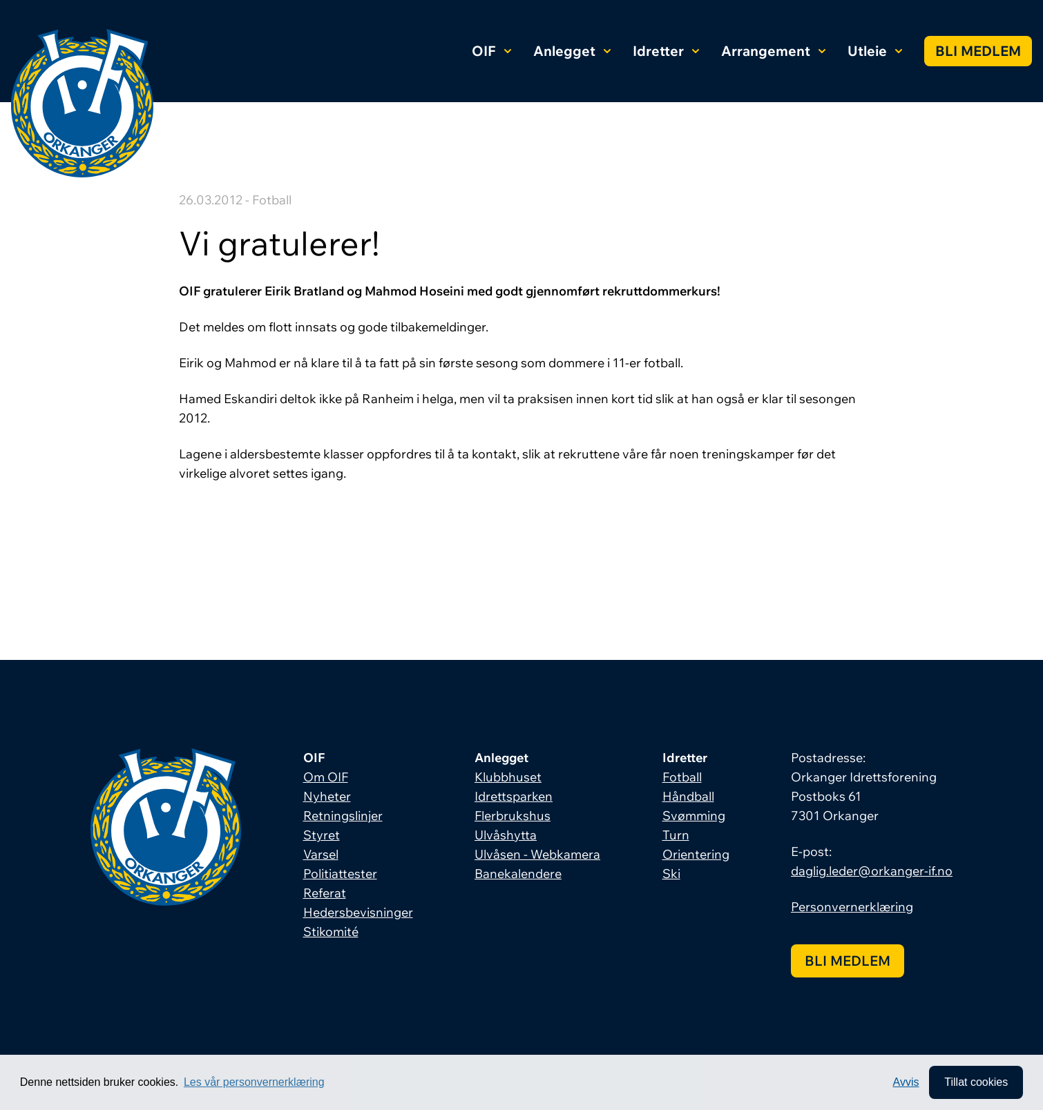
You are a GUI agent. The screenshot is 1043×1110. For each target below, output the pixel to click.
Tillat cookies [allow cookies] (976, 1082)
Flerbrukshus (513, 816)
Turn (675, 835)
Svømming (693, 816)
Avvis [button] (906, 1082)
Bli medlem (978, 50)
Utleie (875, 50)
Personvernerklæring (852, 907)
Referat (324, 893)
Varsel (320, 854)
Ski (671, 874)
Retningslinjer (343, 816)
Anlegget (572, 50)
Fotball (682, 777)
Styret (321, 835)
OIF (491, 50)
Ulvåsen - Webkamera (537, 854)
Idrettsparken (514, 796)
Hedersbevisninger (358, 912)
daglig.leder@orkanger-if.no (872, 871)
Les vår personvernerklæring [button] (254, 1082)
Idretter (666, 50)
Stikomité (330, 931)
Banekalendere (518, 874)
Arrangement (773, 50)
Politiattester (340, 874)
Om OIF (325, 777)
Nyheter (327, 796)
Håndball (688, 796)
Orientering (695, 854)
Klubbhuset (508, 777)
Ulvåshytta (506, 835)
